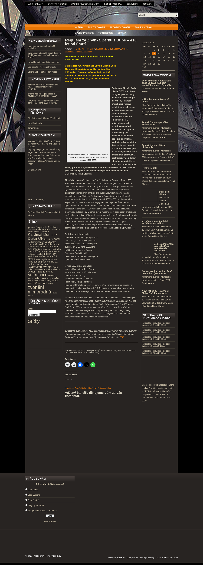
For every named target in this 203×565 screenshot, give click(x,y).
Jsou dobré (33, 489)
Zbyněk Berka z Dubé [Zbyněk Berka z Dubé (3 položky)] (36, 281)
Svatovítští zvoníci (57, 4)
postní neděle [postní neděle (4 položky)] (41, 259)
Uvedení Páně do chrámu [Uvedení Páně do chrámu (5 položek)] (40, 271)
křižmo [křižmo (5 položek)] (38, 244)
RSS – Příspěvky (44, 198)
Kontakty (147, 4)
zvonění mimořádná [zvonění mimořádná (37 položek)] (39, 289)
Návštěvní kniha (35, 123)
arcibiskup (69, 388)
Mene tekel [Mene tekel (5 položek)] (47, 244)
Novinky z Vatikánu (45, 79)
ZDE (121, 337)
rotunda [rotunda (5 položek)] (50, 261)
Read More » (151, 114)
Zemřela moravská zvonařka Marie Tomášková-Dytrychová (164, 247)
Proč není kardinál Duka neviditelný (44, 212)
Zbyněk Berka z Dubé (84, 388)
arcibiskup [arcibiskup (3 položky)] (31, 227)
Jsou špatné (33, 500)
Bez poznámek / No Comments (42, 510)
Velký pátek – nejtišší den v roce (42, 72)
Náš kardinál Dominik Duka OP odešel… (42, 47)
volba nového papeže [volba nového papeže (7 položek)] (46, 278)
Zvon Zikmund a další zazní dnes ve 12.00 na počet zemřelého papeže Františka (44, 55)
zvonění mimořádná (102, 388)
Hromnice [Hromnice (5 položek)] (55, 229)
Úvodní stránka (35, 4)
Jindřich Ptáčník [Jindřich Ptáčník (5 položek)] (41, 231)
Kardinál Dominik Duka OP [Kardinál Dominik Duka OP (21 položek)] (42, 236)
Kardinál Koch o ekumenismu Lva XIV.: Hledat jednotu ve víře (43, 86)
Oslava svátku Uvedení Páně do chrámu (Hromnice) (157, 272)
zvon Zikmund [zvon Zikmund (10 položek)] (37, 283)
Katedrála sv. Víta (103, 49)
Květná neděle (149, 168)
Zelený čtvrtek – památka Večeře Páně (155, 123)
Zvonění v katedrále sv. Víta (85, 4)
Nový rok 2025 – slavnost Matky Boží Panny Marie (155, 292)
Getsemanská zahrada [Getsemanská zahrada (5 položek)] (39, 229)
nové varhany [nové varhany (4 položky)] (45, 249)
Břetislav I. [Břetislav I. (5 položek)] (52, 227)
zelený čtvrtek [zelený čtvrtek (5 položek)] (51, 280)
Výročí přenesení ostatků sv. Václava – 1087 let (155, 222)
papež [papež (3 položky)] (43, 251)
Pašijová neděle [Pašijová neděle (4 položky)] (35, 254)
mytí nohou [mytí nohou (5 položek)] (33, 249)
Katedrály (116, 49)
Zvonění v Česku (143, 27)
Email (30, 309)
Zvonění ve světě (84, 33)
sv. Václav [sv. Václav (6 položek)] (42, 264)
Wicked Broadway (171, 558)
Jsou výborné (34, 495)
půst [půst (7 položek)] (43, 261)
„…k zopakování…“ (42, 206)
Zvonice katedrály (113, 4)
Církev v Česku (82, 49)
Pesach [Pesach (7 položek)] (46, 253)
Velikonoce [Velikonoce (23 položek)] (37, 274)
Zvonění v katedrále (84, 52)
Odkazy (122, 33)
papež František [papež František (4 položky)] (53, 251)
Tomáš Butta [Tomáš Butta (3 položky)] (38, 270)
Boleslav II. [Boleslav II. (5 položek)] (41, 227)
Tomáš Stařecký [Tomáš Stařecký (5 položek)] (52, 269)
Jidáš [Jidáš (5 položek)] (30, 231)
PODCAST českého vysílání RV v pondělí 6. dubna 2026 (43, 102)
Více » (31, 215)
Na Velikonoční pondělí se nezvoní (43, 62)
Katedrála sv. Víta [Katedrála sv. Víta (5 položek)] (40, 242)
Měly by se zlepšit (36, 505)
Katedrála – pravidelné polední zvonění (156, 324)
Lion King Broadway (146, 558)
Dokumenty (132, 4)
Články (79, 27)
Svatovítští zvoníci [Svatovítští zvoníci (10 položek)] (40, 267)
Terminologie (105, 33)
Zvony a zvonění (96, 27)
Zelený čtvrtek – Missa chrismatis (154, 146)
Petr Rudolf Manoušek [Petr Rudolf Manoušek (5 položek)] (42, 255)
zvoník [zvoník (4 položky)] (50, 283)
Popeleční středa (164, 193)
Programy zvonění (120, 27)
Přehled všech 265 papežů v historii (44, 118)
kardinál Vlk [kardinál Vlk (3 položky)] (48, 239)
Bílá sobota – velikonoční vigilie (42, 67)
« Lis (144, 67)
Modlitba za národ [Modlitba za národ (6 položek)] (48, 246)
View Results (50, 521)
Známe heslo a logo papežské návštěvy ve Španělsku (41, 95)
